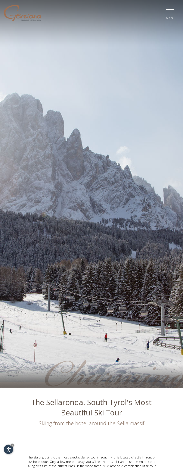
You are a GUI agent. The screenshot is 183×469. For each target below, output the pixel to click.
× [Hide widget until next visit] (12, 445)
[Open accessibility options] (8, 449)
